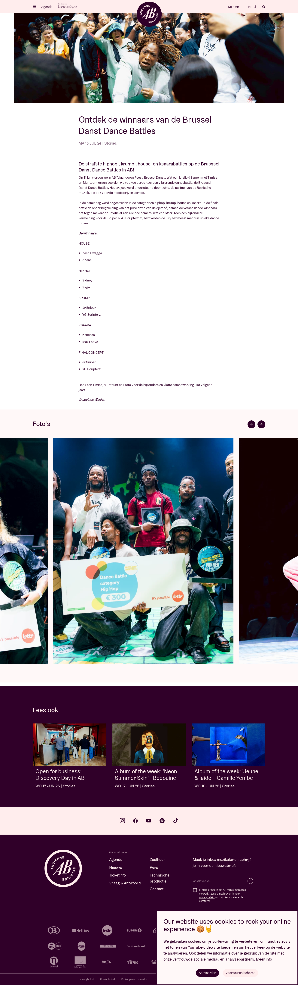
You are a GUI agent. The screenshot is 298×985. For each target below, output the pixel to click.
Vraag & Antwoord (125, 883)
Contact (156, 888)
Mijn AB (233, 7)
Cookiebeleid (107, 979)
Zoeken (263, 6)
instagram (122, 820)
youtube (148, 820)
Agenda (46, 7)
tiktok (175, 820)
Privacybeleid (86, 979)
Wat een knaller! (178, 177)
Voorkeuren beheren (240, 973)
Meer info (264, 959)
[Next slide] (261, 424)
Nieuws (115, 867)
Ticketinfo (117, 875)
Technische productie (159, 878)
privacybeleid (206, 897)
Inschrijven (250, 881)
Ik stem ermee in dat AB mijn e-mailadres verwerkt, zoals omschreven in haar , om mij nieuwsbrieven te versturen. (222, 895)
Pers (154, 867)
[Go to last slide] (251, 424)
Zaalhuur (157, 859)
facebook (135, 820)
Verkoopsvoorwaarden (134, 979)
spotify (162, 820)
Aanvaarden (207, 973)
